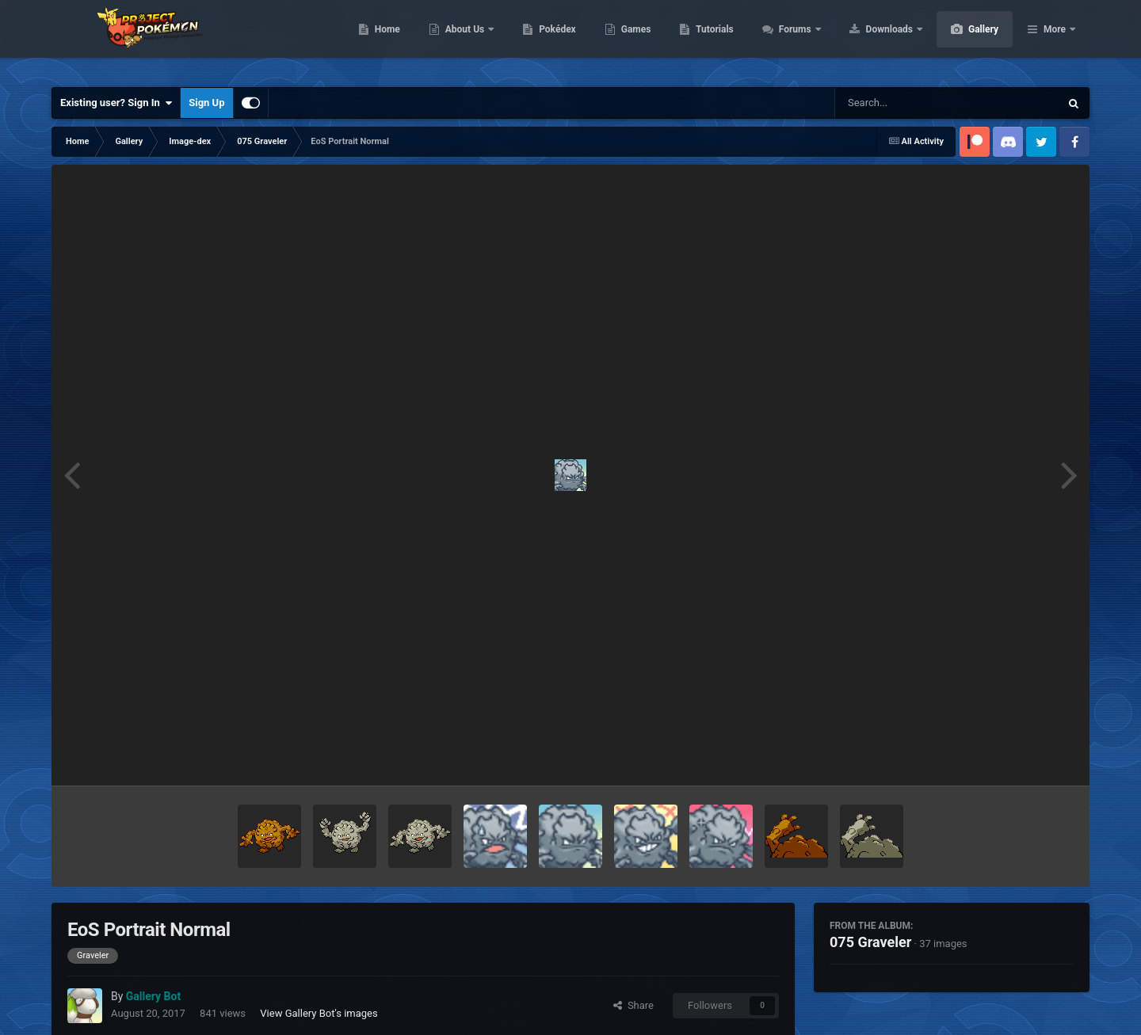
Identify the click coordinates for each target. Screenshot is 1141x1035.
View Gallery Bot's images (318, 1013)
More (1054, 39)
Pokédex (632, 39)
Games (711, 39)
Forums (871, 39)
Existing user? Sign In (116, 103)
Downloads (965, 39)
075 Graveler (870, 942)
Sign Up (206, 102)
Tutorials (789, 39)
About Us (541, 39)
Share (633, 1005)
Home (462, 39)
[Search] (907, 103)
